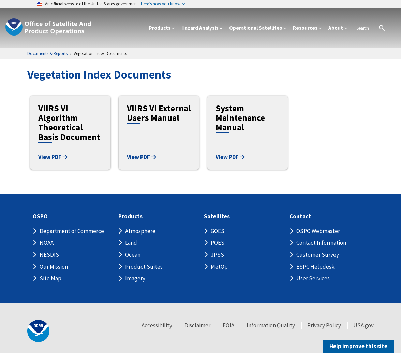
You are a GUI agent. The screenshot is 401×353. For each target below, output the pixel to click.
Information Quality (271, 325)
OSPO (40, 216)
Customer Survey (317, 254)
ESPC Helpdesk (315, 266)
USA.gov (363, 325)
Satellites (217, 216)
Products (130, 216)
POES (217, 242)
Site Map (50, 278)
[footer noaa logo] (38, 331)
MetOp (219, 266)
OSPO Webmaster (318, 231)
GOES (217, 231)
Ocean (132, 254)
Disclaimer (197, 325)
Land (131, 242)
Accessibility (157, 325)
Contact (300, 216)
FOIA (228, 325)
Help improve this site (358, 346)
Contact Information (321, 242)
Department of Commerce (72, 231)
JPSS (217, 254)
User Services (313, 278)
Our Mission (54, 266)
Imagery (135, 278)
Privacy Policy (324, 325)
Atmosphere (140, 231)
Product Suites (144, 266)
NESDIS (49, 254)
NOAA (47, 242)
